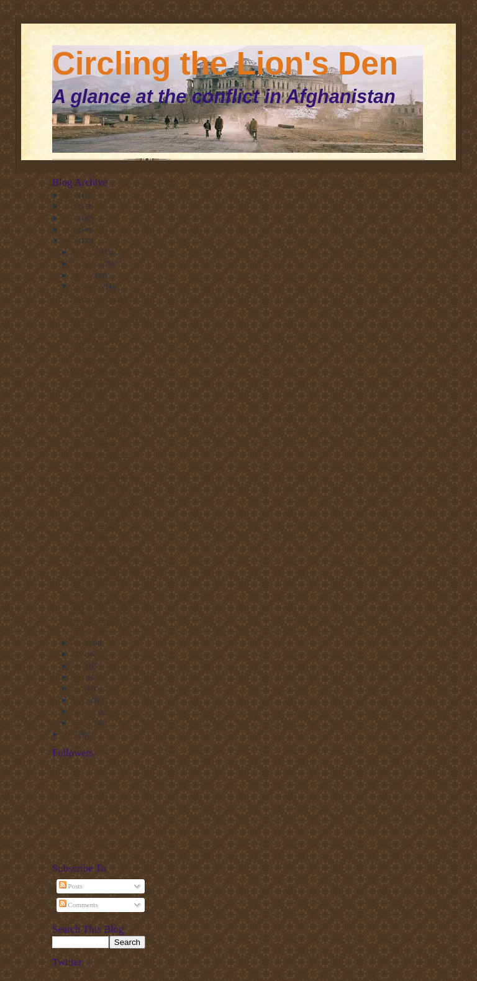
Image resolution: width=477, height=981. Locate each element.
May (78, 676)
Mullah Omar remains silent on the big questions (100, 380)
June (78, 665)
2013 (70, 195)
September (87, 286)
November (86, 263)
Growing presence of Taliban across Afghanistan (99, 526)
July (77, 654)
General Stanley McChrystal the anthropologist (96, 350)
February (84, 711)
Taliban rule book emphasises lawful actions (100, 453)
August (82, 642)
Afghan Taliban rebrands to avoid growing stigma (104, 579)
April (79, 688)
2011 (70, 218)
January (83, 722)
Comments (78, 904)
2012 (70, 206)
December (86, 252)
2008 (70, 734)
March (81, 699)
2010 (70, 229)
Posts (71, 886)
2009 (70, 240)
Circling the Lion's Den (225, 63)
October (83, 275)
